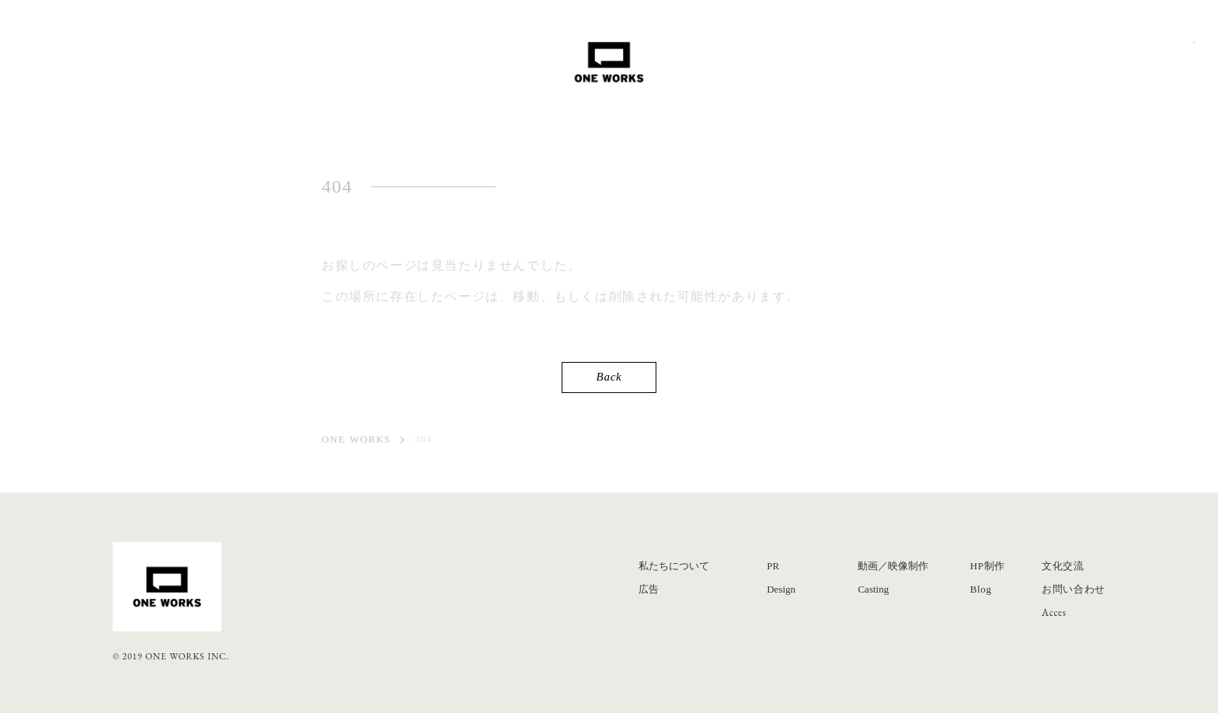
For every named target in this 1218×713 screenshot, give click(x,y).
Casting (873, 589)
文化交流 (1063, 566)
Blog (981, 589)
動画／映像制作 (893, 566)
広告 (649, 589)
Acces (1054, 612)
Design (781, 589)
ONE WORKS (356, 441)
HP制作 (987, 566)
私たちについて (674, 566)
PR (773, 566)
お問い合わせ (1073, 589)
